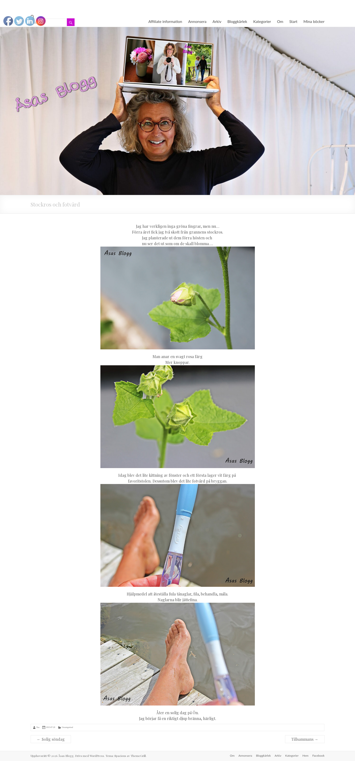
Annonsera (197, 21)
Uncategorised (67, 727)
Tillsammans (304, 739)
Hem (305, 755)
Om (280, 21)
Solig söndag (51, 739)
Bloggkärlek (237, 21)
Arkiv (216, 21)
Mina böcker (313, 21)
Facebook (318, 755)
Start (293, 21)
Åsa (37, 727)
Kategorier (262, 21)
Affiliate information (165, 21)
